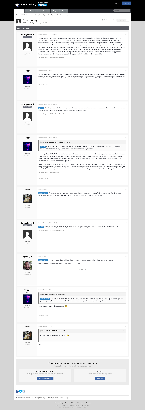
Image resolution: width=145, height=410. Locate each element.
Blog (54, 11)
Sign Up (126, 3)
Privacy (73, 403)
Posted (45, 34)
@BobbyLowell (43, 193)
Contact (88, 403)
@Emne (41, 226)
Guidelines (31, 11)
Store (64, 11)
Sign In (117, 3)
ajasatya (27, 256)
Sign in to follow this (110, 20)
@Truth (41, 108)
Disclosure (80, 403)
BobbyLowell (34, 23)
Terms (67, 403)
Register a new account (45, 378)
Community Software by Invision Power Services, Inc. (72, 407)
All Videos (44, 11)
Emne (27, 189)
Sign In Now (100, 378)
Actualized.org (58, 403)
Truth (27, 70)
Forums (19, 11)
